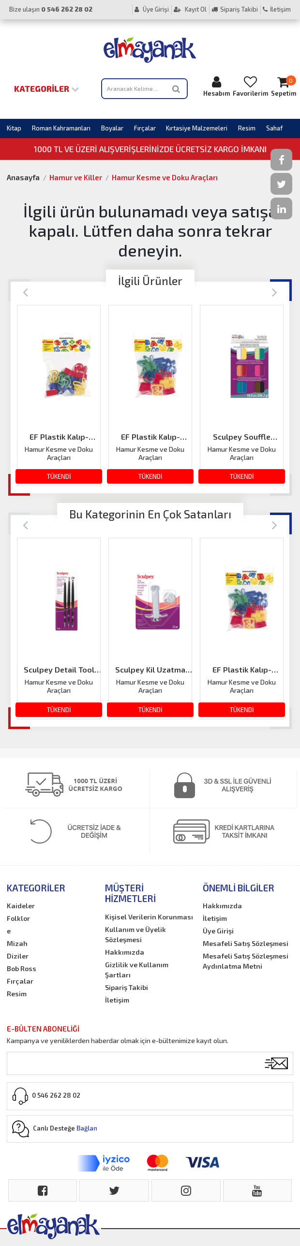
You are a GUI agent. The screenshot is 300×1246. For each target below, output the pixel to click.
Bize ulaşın (50, 9)
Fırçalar (145, 128)
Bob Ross (21, 968)
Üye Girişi (152, 9)
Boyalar (112, 128)
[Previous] (25, 291)
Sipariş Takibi (234, 9)
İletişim (277, 9)
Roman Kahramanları (61, 128)
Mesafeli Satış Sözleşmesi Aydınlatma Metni (245, 961)
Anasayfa (23, 177)
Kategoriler (46, 88)
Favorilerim (250, 86)
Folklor (18, 918)
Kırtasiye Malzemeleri (196, 128)
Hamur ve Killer (75, 177)
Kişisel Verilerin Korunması (149, 917)
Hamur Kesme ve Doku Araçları (165, 177)
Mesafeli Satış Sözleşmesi (245, 943)
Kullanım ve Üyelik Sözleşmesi (135, 934)
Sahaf (274, 128)
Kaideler (21, 906)
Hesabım (216, 86)
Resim (246, 128)
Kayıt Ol (190, 9)
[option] (59, 395)
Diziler (18, 956)
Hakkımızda (124, 952)
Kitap (14, 128)
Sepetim (283, 86)
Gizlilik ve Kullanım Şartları (136, 969)
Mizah (17, 943)
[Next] (274, 291)
